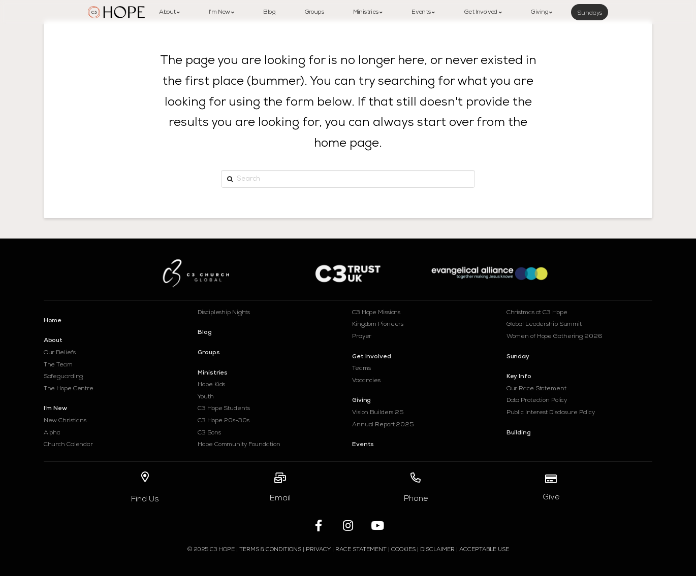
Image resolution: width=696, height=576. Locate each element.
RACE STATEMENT (361, 550)
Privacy (319, 550)
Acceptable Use (484, 550)
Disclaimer (437, 550)
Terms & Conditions (270, 550)
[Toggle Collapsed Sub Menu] (117, 339)
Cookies (403, 550)
